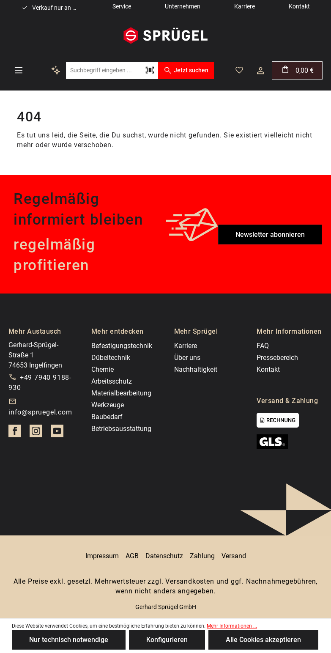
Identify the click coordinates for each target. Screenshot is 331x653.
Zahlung (202, 556)
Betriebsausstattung (121, 429)
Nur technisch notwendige (68, 640)
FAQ (263, 346)
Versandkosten (189, 581)
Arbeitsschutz (111, 381)
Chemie (102, 369)
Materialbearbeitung (121, 393)
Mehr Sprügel (196, 331)
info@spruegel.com (40, 412)
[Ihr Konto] (260, 70)
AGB (132, 556)
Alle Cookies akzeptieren (263, 640)
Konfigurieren (167, 640)
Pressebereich (277, 358)
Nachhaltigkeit (195, 369)
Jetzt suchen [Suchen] (185, 70)
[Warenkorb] (297, 70)
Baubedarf (107, 417)
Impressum (102, 556)
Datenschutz (164, 556)
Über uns (187, 358)
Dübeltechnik (110, 358)
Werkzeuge (107, 405)
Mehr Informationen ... (232, 626)
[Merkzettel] (239, 70)
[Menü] (18, 70)
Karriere (185, 346)
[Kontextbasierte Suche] (56, 70)
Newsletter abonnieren (270, 234)
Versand (234, 556)
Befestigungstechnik (121, 346)
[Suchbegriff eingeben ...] (103, 70)
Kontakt (268, 369)
